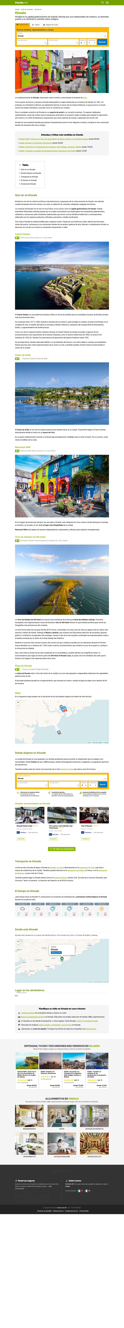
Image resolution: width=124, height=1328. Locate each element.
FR (67, 1208)
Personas (83, 40)
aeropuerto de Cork (87, 868)
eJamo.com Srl (62, 1218)
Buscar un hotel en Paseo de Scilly (35, 359)
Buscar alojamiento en (24, 775)
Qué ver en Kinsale (28, 169)
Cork (85, 98)
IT (67, 1204)
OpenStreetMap (97, 742)
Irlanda (21, 2)
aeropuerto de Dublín (75, 870)
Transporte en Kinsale (29, 177)
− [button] (18, 706)
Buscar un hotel (56, 952)
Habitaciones (92, 40)
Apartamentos (29, 1156)
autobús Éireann (60, 878)
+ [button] (18, 702)
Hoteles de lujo (94, 1156)
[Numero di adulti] (83, 42)
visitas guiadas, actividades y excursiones (55, 1037)
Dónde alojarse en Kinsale (31, 173)
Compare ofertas (28, 1025)
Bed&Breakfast (29, 1129)
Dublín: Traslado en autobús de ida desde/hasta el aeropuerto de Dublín (47, 151)
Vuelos (37, 25)
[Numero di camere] (92, 42)
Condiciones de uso (71, 1222)
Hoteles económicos (94, 1129)
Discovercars (91, 1041)
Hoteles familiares (62, 1156)
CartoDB (105, 742)
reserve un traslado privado (87, 1033)
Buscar (102, 42)
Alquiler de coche (52, 25)
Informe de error (58, 1222)
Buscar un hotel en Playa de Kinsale (35, 669)
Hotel (62, 1129)
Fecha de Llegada (22, 40)
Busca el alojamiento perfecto (33, 1029)
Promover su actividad (44, 1222)
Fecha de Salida (53, 40)
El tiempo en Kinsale (29, 180)
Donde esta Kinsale (28, 184)
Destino (20, 33)
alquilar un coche (57, 868)
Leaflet (89, 742)
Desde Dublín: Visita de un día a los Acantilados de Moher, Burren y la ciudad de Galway (53, 139)
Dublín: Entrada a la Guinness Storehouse (35, 143)
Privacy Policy (84, 1222)
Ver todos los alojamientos (63, 849)
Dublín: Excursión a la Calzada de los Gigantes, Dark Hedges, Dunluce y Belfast (50, 147)
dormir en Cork (67, 769)
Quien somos (75, 1192)
